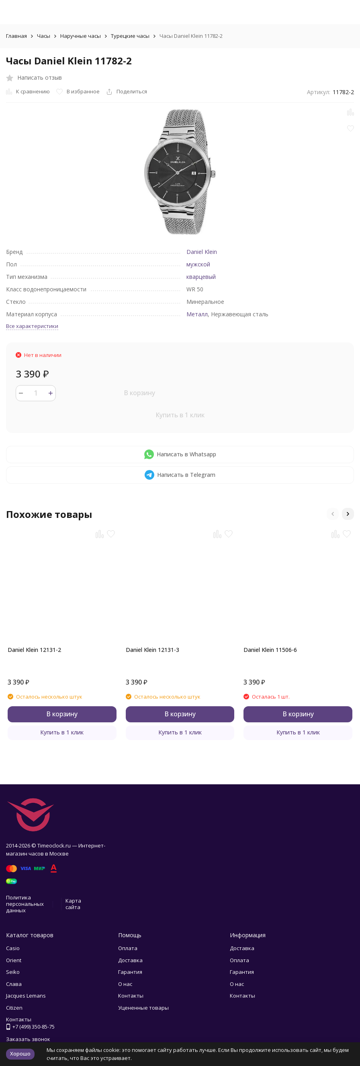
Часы (43, 35)
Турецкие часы (130, 35)
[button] (333, 514)
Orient (13, 960)
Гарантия (130, 971)
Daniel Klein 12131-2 (34, 650)
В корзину (139, 392)
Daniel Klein (201, 252)
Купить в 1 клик (180, 414)
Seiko (13, 971)
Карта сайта (73, 904)
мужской (198, 264)
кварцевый (201, 276)
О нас (125, 984)
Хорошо (20, 1053)
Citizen (14, 1007)
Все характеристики (32, 326)
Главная (16, 35)
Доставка (130, 960)
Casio (13, 948)
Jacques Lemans (26, 995)
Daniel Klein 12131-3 (152, 650)
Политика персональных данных (25, 903)
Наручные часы (80, 35)
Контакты (130, 995)
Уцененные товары (143, 1007)
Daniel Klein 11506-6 (270, 650)
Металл (197, 314)
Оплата (127, 948)
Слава (14, 984)
